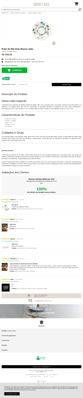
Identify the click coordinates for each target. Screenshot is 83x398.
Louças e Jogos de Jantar (34, 13)
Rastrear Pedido (12, 331)
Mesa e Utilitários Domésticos (18, 13)
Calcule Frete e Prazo (8, 84)
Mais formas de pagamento (10, 65)
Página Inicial (5, 13)
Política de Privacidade (29, 389)
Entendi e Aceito (12, 394)
